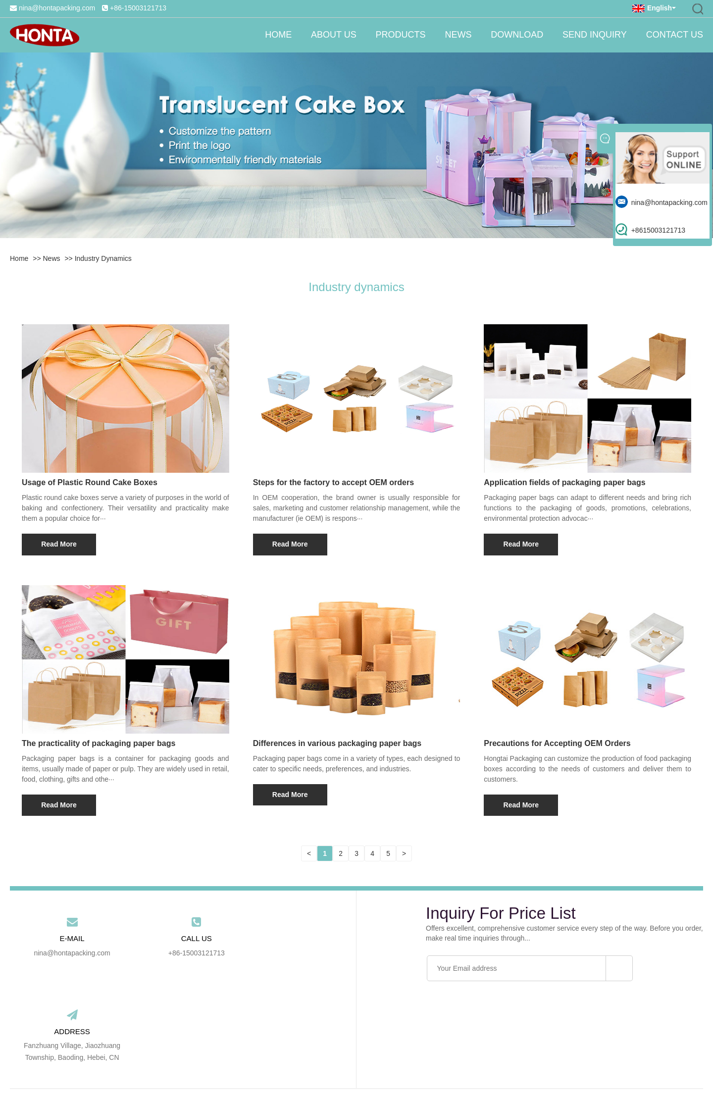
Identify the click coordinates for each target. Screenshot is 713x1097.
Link (409, 1065)
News (456, 35)
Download (516, 35)
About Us (331, 35)
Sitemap (435, 1065)
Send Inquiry (594, 35)
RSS (462, 1065)
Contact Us (674, 35)
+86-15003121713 (138, 8)
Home (274, 35)
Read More (59, 544)
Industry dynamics (103, 258)
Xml (482, 1065)
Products (398, 35)
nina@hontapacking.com (57, 8)
